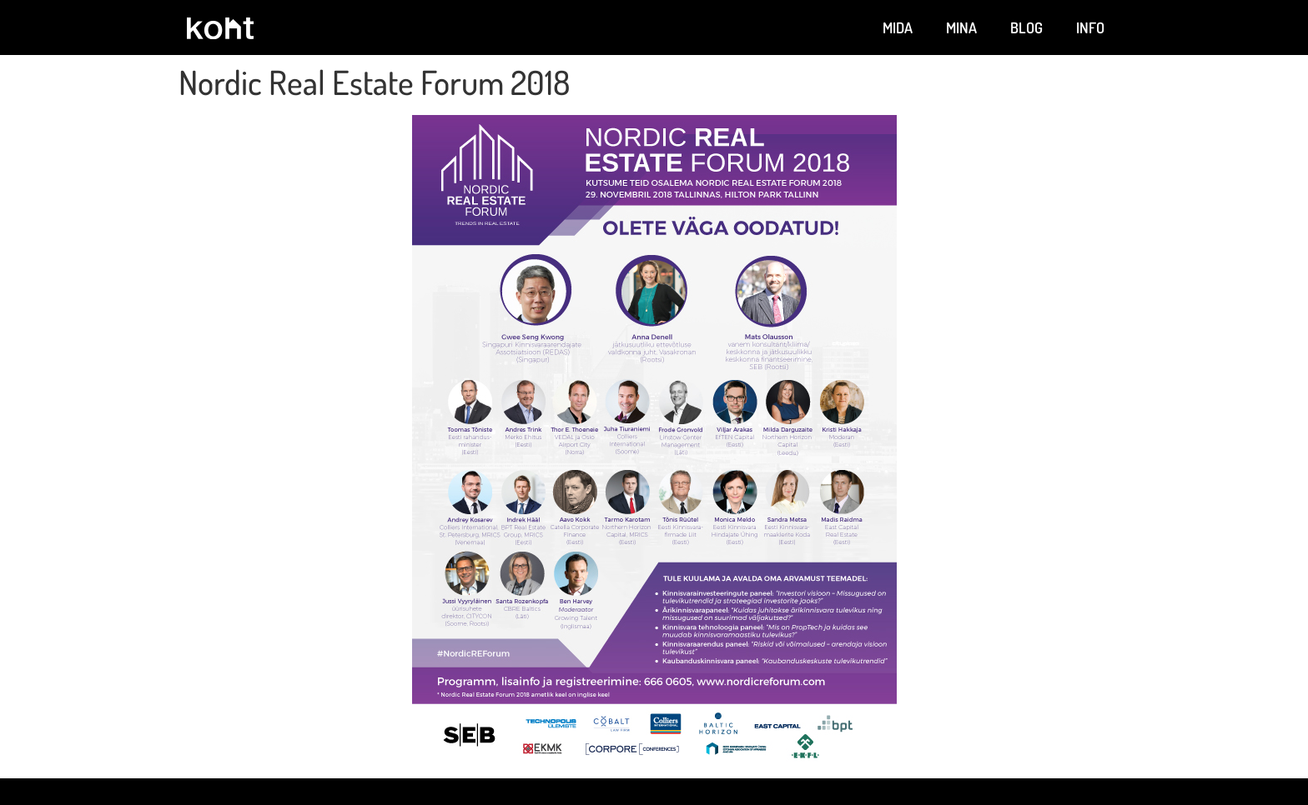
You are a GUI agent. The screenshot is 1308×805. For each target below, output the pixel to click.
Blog (1026, 27)
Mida (898, 27)
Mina (961, 27)
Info (1090, 27)
